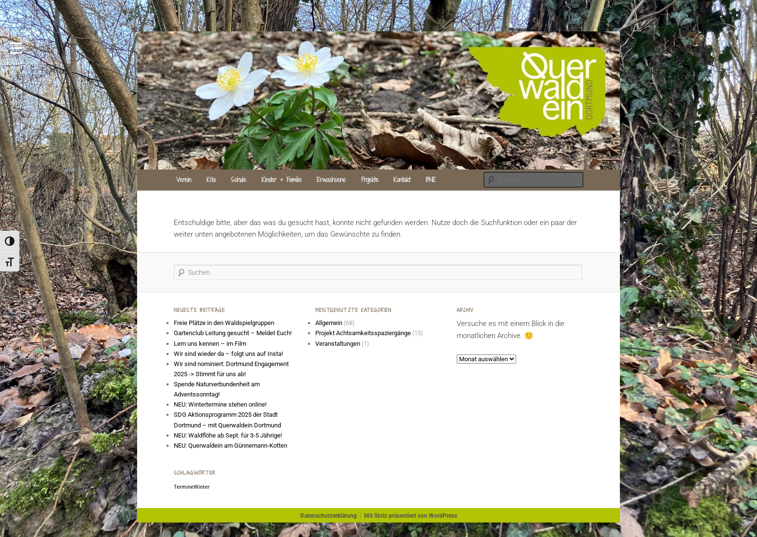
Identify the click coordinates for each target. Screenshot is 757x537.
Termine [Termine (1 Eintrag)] (184, 487)
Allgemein (328, 322)
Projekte (369, 179)
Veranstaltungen (337, 343)
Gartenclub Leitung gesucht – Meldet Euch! (233, 333)
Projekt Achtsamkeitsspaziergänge (363, 333)
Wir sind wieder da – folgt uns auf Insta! (228, 353)
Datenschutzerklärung (328, 515)
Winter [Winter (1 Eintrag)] (202, 487)
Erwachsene (331, 179)
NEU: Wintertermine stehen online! (220, 404)
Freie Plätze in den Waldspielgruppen (224, 322)
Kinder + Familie (282, 179)
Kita (211, 179)
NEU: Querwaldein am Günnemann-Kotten (230, 445)
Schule (238, 179)
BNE (431, 179)
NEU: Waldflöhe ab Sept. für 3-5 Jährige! (228, 435)
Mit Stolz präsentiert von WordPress (410, 515)
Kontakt (401, 179)
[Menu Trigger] (16, 47)
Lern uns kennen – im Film (210, 343)
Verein (183, 179)
